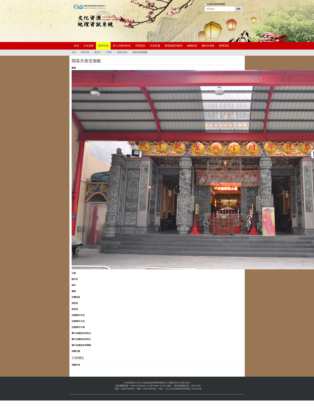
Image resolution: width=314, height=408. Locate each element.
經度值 (75, 303)
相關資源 (192, 45)
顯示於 (75, 279)
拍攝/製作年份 (78, 315)
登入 (200, 13)
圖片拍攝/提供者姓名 (81, 333)
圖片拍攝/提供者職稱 (81, 345)
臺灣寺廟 (103, 45)
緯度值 (75, 309)
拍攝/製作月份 (78, 321)
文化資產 (88, 45)
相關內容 (76, 365)
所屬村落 (76, 297)
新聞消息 (224, 45)
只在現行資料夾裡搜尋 (216, 4)
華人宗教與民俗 (122, 45)
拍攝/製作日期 (78, 327)
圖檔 (74, 68)
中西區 (109, 52)
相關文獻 (76, 351)
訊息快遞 (155, 45)
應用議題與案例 (173, 45)
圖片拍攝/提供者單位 (81, 339)
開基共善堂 (122, 52)
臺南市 (97, 52)
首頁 (76, 45)
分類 (74, 273)
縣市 (74, 285)
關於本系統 (208, 45)
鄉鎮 (74, 291)
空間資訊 (140, 45)
